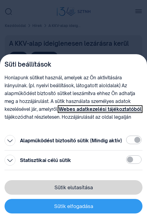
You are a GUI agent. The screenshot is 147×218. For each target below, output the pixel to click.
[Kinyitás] (10, 140)
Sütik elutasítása (73, 187)
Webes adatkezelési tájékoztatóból (100, 109)
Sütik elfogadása (73, 206)
